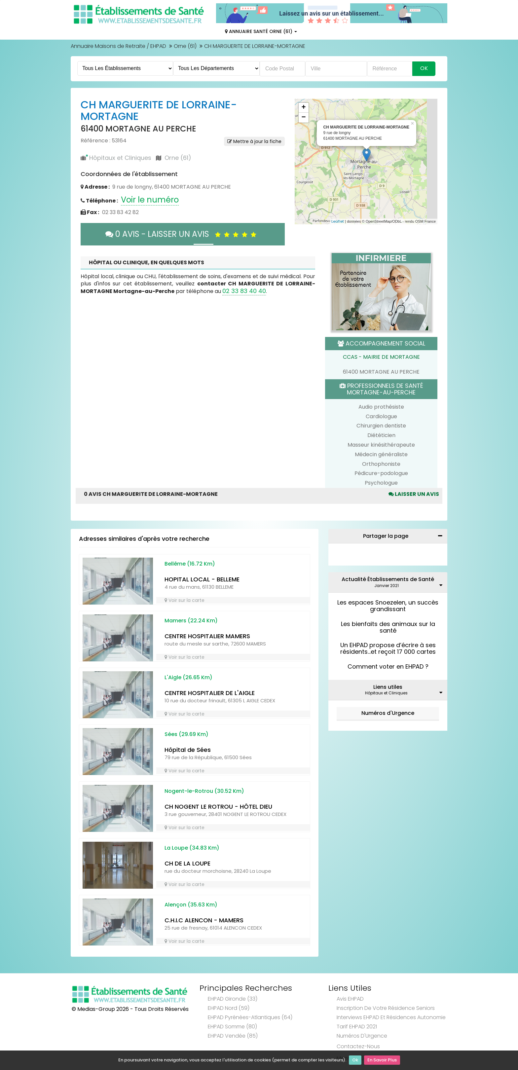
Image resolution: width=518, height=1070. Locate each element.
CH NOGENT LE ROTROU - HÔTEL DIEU (218, 806)
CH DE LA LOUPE (187, 863)
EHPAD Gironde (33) (232, 999)
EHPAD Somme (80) (232, 1026)
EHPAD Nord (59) (228, 1008)
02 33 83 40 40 (244, 291)
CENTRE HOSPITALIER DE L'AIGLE (210, 693)
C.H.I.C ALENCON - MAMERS (204, 920)
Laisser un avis (413, 494)
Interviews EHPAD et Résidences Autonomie (391, 1017)
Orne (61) (185, 46)
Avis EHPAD (350, 999)
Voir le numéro (150, 199)
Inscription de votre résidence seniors (386, 1008)
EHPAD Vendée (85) (233, 1036)
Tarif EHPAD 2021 (357, 1026)
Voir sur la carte (184, 600)
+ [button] (303, 108)
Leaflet (337, 221)
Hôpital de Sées (188, 750)
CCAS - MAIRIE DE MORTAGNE (381, 357)
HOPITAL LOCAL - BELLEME (202, 579)
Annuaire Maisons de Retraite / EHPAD (118, 46)
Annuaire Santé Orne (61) (261, 31)
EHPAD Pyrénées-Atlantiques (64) (250, 1017)
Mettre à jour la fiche (254, 141)
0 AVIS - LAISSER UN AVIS (182, 234)
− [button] (303, 118)
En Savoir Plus (382, 1060)
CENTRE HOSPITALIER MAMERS (207, 636)
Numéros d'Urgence (387, 713)
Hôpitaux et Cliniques (120, 158)
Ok (355, 1060)
